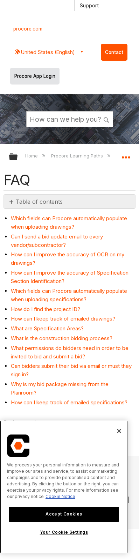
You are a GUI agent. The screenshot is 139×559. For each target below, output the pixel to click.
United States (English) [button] (47, 52)
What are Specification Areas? (47, 328)
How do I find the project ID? (45, 309)
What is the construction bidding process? (61, 338)
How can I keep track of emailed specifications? (69, 402)
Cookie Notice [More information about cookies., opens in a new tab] (60, 496)
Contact (114, 52)
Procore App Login (34, 76)
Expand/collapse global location (125, 155)
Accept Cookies (64, 514)
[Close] (119, 431)
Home (32, 156)
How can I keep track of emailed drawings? (63, 318)
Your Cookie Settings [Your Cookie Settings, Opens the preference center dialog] (64, 532)
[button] (106, 119)
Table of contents (39, 201)
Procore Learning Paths (77, 156)
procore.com (27, 29)
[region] (64, 486)
